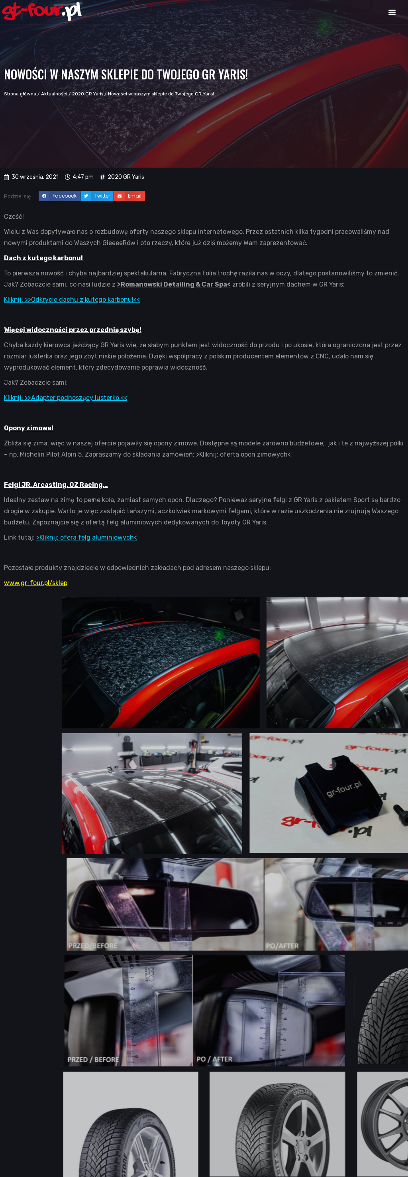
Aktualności (54, 94)
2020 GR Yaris (87, 94)
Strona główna (20, 94)
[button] (392, 12)
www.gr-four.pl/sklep (35, 583)
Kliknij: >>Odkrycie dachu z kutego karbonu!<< (72, 299)
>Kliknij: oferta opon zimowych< (243, 454)
